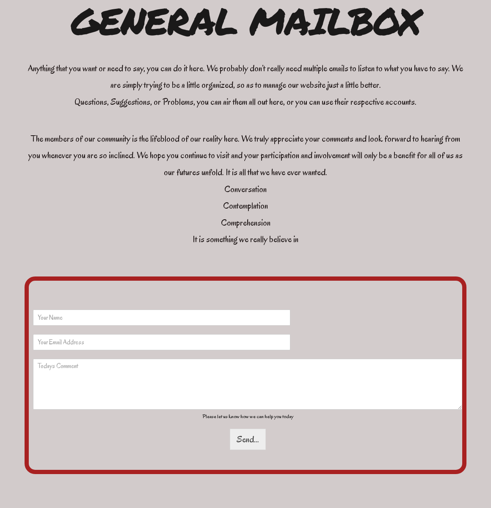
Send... (248, 439)
